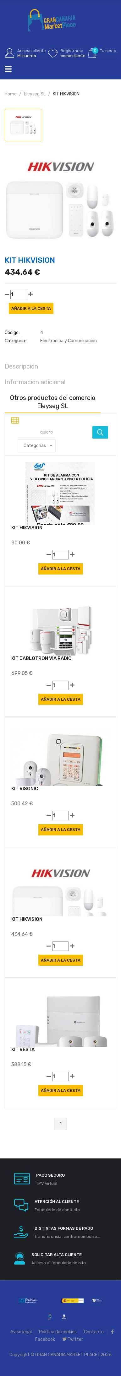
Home (11, 94)
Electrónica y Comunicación (68, 340)
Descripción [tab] (21, 366)
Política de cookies (58, 1332)
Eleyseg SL (35, 94)
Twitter (72, 1339)
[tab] (23, 125)
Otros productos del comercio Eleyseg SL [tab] (52, 402)
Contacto (94, 1332)
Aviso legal (21, 1332)
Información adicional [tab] (35, 382)
